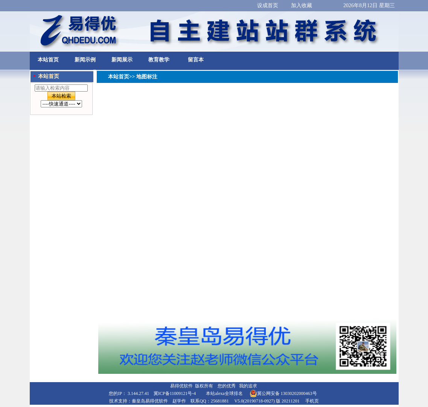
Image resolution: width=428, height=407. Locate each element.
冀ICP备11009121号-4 (175, 393)
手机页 (312, 401)
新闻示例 (85, 60)
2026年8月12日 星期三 (369, 5)
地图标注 (146, 77)
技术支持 (118, 401)
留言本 (196, 60)
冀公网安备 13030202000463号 (283, 393)
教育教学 (158, 60)
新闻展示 (122, 60)
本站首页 (48, 60)
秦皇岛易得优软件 (150, 401)
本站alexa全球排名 (224, 393)
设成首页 (267, 5)
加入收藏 (301, 5)
